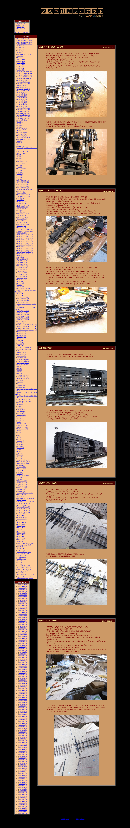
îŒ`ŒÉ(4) (20, 174)
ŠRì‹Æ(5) (20, 127)
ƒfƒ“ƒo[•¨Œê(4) (21, 534)
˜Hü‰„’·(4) (20, 47)
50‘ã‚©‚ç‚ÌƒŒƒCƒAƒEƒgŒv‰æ (25, 578)
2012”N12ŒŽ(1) (23, 745)
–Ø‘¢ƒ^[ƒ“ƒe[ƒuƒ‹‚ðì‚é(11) (25, 236)
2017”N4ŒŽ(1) (23, 676)
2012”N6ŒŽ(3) (23, 756)
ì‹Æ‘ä (19, 422)
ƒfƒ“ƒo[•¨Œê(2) (21, 538)
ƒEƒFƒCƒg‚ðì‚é (21, 281)
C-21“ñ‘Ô (19, 285)
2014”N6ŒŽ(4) (23, 721)
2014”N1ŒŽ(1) (23, 726)
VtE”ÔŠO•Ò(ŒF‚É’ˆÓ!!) (25, 493)
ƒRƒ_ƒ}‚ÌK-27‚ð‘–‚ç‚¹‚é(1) (23, 463)
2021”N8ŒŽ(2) (23, 600)
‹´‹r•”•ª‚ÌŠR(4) (20, 340)
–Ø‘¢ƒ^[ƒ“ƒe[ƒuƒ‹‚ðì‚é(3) (25, 250)
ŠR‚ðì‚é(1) (20, 383)
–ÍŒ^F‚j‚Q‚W (21, 28)
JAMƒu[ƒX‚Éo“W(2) (23, 318)
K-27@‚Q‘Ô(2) (21, 409)
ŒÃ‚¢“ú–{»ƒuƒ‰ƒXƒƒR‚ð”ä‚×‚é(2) (27, 328)
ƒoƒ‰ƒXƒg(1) (20, 444)
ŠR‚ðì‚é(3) (20, 380)
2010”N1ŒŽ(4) (23, 806)
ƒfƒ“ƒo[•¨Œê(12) (21, 505)
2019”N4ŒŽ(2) (23, 647)
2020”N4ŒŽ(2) (23, 626)
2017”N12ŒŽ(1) (23, 666)
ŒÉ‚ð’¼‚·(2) (20, 406)
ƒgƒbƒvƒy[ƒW (21, 23)
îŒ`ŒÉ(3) (20, 175)
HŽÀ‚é (19, 351)
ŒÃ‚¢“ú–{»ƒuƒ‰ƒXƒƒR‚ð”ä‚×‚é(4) (27, 325)
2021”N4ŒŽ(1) (23, 607)
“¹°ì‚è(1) (20, 564)
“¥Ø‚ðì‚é (20, 130)
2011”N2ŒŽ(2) (23, 784)
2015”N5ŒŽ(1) (23, 709)
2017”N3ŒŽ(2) (23, 678)
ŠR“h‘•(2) (19, 142)
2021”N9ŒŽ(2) (23, 598)
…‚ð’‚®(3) (20, 66)
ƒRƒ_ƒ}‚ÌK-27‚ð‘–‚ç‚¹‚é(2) (23, 462)
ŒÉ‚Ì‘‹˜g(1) (20, 295)
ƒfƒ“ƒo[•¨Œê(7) (21, 527)
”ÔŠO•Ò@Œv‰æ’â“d (23, 475)
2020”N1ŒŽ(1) (23, 631)
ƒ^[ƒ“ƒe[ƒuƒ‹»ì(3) (23, 510)
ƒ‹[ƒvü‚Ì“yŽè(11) (22, 80)
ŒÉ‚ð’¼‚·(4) (20, 403)
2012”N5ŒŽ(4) (23, 758)
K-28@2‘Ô (20, 470)
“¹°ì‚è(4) (20, 458)
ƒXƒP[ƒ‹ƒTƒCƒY (21, 153)
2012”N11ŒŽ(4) (23, 747)
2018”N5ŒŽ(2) (23, 661)
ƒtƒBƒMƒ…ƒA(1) (21, 87)
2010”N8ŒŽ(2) (23, 794)
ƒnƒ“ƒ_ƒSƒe (20, 165)
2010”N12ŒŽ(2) (23, 787)
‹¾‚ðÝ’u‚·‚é (20, 448)
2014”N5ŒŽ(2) (23, 723)
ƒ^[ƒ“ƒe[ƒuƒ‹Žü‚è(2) (23, 363)
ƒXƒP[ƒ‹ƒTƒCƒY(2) (22, 151)
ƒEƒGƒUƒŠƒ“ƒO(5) (21, 331)
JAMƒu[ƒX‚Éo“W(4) (23, 314)
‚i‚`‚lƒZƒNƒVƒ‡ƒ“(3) (22, 272)
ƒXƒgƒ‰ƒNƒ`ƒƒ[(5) (22, 259)
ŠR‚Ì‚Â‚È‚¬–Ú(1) (21, 323)
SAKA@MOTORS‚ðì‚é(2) (24, 42)
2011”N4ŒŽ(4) (23, 780)
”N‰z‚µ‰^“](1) (21, 491)
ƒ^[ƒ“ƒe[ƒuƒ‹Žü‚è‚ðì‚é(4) (24, 73)
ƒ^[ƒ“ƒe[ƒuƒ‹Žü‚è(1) (23, 364)
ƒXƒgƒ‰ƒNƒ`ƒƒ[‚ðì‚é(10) (24, 54)
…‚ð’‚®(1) (20, 70)
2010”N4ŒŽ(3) (23, 801)
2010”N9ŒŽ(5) (23, 792)
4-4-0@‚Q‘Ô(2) (21, 415)
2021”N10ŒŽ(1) (23, 596)
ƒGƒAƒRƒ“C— (21, 146)
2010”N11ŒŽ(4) (23, 789)
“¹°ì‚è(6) (20, 455)
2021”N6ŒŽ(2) (23, 603)
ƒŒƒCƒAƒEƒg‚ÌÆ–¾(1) (23, 90)
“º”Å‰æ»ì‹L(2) (22, 486)
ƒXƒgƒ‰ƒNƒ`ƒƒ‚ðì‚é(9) (23, 82)
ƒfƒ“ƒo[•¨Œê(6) (21, 531)
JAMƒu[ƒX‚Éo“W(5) (23, 312)
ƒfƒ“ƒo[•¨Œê (20, 540)
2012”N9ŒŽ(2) (23, 751)
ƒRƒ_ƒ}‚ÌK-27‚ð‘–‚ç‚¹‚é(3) (23, 460)
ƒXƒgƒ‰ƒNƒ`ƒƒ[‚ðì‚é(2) (24, 139)
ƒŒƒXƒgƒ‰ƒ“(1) (21, 279)
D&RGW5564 (20, 465)
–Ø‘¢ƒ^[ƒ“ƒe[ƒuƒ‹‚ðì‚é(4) (25, 248)
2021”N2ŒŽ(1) (23, 610)
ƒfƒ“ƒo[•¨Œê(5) (21, 533)
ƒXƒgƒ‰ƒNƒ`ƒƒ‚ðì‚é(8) (23, 83)
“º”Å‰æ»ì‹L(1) (22, 488)
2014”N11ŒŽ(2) (23, 713)
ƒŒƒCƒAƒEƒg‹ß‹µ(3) (22, 134)
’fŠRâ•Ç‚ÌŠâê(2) (22, 219)
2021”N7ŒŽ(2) (23, 602)
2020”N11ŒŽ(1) (23, 615)
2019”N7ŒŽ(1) (23, 641)
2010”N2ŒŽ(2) (23, 804)
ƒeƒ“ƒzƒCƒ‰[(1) (21, 357)
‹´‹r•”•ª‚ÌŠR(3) (20, 342)
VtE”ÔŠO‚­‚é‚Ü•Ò (23, 553)
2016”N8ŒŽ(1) (23, 687)
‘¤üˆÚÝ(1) (20, 420)
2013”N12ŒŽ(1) (23, 728)
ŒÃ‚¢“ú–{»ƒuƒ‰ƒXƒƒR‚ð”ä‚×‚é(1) (27, 330)
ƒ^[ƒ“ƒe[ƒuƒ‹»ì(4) (23, 508)
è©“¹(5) (19, 432)
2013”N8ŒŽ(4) (23, 732)
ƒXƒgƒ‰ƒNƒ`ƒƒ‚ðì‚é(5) (23, 111)
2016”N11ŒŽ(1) (23, 681)
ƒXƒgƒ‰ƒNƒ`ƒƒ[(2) (22, 264)
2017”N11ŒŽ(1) (23, 667)
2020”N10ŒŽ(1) (23, 617)
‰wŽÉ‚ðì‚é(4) (21, 59)
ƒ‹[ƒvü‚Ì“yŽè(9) (22, 94)
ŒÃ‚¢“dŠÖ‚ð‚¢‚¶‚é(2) (22, 427)
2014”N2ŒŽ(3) (23, 725)
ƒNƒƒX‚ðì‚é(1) (21, 468)
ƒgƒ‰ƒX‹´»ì (21, 520)
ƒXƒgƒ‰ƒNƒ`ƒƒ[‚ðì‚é (23, 196)
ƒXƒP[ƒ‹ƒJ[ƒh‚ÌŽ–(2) (23, 214)
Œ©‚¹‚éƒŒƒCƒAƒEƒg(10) (23, 137)
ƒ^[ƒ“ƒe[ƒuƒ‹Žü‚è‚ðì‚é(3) (24, 75)
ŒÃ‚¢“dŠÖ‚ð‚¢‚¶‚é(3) (22, 425)
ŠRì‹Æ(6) (20, 125)
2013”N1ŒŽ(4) (23, 744)
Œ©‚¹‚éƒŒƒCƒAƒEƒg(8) (23, 182)
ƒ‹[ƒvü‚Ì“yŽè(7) (22, 97)
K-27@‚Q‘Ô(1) (21, 413)
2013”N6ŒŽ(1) (23, 735)
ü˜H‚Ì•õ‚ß (21, 550)
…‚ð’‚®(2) (20, 68)
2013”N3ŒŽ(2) (23, 740)
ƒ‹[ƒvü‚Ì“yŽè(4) (22, 103)
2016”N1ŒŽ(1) (23, 697)
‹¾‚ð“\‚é (19, 449)
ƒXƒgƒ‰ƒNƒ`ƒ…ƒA (22, 161)
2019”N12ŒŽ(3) (23, 633)
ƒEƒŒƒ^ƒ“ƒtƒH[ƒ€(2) (23, 205)
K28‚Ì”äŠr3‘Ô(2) (21, 385)
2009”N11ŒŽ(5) (23, 810)
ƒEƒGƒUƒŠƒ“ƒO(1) (21, 338)
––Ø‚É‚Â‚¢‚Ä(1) (21, 559)
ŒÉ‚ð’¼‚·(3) (20, 404)
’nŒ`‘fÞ (19, 529)
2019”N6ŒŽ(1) (23, 643)
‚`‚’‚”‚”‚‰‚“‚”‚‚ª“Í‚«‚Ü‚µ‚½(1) (25, 231)
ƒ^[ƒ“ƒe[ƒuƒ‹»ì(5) (23, 507)
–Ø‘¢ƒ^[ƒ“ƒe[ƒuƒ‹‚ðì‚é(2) (25, 252)
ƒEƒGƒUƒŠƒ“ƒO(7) (21, 226)
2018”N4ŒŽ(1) (23, 662)
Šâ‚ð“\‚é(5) (19, 366)
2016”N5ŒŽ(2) (23, 692)
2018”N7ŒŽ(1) (23, 657)
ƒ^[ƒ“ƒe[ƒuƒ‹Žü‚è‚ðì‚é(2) (24, 77)
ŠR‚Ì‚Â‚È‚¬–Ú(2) (21, 321)
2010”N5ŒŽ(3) (23, 799)
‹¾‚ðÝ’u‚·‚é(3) (21, 212)
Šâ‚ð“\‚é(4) (19, 368)
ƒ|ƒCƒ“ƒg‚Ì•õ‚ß (21, 548)
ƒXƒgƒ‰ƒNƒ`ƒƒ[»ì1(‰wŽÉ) (25, 501)
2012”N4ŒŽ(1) (23, 759)
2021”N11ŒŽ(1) (23, 595)
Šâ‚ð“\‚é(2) (19, 371)
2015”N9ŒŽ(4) (23, 704)
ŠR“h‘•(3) (19, 141)
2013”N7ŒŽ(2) (23, 733)
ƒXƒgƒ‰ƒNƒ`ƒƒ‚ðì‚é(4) (23, 113)
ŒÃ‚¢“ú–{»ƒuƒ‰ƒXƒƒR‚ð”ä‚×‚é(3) (27, 326)
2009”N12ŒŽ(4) (23, 808)
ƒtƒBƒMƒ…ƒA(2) (21, 85)
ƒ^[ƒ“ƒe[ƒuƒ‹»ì (22, 514)
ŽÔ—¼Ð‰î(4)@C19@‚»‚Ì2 (25, 543)
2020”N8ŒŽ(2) (23, 619)
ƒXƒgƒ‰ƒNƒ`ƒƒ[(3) (22, 262)
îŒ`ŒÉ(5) (20, 172)
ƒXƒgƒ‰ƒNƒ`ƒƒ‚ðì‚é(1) (23, 118)
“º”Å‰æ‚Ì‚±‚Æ (20, 541)
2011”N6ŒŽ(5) (23, 777)
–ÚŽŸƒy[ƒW (20, 25)
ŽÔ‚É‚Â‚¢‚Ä (20, 210)
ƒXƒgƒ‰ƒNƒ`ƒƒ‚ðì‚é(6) (23, 109)
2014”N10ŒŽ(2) (23, 714)
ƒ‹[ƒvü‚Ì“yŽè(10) (22, 92)
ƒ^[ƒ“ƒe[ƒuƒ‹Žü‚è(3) (23, 361)
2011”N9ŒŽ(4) (23, 772)
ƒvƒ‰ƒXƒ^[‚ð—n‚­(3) (23, 375)
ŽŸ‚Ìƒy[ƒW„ (80, 819)
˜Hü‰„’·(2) (20, 51)
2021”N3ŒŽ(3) (23, 608)
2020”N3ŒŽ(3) (23, 628)
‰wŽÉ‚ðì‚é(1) (21, 64)
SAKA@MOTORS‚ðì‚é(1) (24, 44)
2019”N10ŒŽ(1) (23, 636)
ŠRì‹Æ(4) (20, 155)
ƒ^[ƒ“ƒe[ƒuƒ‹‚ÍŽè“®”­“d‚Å (24, 189)
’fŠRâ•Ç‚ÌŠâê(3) (22, 215)
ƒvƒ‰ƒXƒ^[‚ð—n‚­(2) (23, 377)
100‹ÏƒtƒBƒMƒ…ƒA (22, 278)
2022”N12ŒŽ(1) (23, 584)
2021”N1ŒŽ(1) (23, 612)
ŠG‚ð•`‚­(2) (19, 451)
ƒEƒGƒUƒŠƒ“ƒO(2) (21, 337)
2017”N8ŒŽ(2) (23, 673)
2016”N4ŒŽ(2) (23, 693)
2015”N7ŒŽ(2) (23, 707)
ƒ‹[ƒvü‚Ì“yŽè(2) (22, 106)
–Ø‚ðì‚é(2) (20, 56)
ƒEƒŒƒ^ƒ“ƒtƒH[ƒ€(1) (23, 207)
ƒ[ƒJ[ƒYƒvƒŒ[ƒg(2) (24, 399)
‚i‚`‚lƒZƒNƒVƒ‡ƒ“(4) (22, 271)
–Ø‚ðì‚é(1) (20, 57)
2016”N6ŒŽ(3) (23, 690)
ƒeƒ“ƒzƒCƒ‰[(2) (21, 356)
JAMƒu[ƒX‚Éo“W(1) (23, 319)
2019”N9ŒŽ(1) (23, 638)
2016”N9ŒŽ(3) (23, 685)
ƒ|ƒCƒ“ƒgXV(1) (22, 233)
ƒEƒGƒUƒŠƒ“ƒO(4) (21, 333)
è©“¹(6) (19, 430)
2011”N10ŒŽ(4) (23, 770)
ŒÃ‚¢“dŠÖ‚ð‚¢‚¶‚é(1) (22, 429)
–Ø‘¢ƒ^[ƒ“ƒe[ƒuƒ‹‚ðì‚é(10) (25, 238)
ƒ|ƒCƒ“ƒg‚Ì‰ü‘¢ (21, 546)
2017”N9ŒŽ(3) (23, 671)
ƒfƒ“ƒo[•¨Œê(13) (21, 500)
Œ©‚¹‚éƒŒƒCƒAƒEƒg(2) (23, 300)
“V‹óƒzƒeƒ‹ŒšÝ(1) (22, 203)
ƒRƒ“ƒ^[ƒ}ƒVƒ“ (21, 255)
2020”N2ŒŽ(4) (23, 629)
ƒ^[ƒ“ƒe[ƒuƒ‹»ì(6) (23, 503)
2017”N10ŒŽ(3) (23, 669)
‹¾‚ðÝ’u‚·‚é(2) (21, 411)
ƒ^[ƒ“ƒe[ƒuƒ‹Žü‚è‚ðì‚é (24, 78)
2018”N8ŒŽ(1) (23, 655)
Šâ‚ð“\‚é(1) (19, 373)
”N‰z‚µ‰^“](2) (21, 489)
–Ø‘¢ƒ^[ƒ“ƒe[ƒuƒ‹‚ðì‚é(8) (25, 241)
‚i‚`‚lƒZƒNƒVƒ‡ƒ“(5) (22, 269)
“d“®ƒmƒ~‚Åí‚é (21, 423)
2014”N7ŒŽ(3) (23, 719)
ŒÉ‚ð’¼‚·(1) (20, 408)
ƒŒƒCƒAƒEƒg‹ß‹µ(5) (22, 129)
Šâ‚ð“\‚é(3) (19, 370)
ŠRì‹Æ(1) (20, 160)
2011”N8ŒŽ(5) (23, 773)
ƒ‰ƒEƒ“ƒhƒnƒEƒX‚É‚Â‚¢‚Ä (24, 545)
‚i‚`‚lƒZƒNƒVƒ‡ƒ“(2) (22, 274)
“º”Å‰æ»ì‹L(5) (22, 481)
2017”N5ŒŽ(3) (23, 674)
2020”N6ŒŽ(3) (23, 622)
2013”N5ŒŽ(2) (23, 737)
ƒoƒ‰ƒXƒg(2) (20, 442)
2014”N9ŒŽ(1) (23, 716)
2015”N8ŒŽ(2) (23, 706)
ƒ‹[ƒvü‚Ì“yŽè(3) (22, 104)
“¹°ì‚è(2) (20, 562)
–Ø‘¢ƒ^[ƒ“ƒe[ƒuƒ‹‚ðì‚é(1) (25, 253)
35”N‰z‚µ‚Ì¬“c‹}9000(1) (24, 349)
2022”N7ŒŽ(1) (23, 588)
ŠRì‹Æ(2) (20, 158)
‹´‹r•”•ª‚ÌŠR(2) (20, 344)
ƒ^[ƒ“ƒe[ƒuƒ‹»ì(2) (23, 512)
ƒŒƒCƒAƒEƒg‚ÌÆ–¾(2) (23, 89)
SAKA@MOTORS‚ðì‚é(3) (24, 40)
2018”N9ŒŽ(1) (23, 654)
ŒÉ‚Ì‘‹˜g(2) (20, 293)
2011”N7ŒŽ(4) (23, 775)
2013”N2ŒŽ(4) (23, 742)
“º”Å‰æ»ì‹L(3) (22, 484)
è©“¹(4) (19, 434)
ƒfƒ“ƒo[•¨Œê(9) (21, 524)
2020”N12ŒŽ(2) (23, 614)
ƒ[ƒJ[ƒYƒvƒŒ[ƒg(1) (24, 401)
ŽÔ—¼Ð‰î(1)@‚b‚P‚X (24, 569)
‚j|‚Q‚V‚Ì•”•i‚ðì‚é (22, 163)
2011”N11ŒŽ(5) (23, 768)
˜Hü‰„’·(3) (20, 49)
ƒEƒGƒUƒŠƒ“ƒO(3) (21, 335)
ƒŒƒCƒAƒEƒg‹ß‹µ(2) (22, 135)
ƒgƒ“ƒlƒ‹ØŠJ (20, 283)
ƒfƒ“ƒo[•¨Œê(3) (21, 536)
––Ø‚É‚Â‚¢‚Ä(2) (21, 557)
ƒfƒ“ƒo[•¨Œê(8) (21, 526)
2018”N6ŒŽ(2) (23, 659)
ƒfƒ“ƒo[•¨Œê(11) (21, 515)
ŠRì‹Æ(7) (20, 123)
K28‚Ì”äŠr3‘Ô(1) (21, 387)
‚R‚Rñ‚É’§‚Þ (20, 257)
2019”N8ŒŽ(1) (23, 640)
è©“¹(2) (19, 437)
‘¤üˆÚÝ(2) (20, 418)
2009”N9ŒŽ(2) (23, 813)
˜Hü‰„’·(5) (20, 45)
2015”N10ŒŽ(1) (23, 702)
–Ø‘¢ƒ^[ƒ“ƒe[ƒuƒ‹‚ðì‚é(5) (25, 246)
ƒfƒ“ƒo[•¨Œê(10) (21, 522)
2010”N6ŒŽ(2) (23, 798)
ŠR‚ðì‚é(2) (20, 382)
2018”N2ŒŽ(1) (23, 664)
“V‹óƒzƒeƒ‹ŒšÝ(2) (22, 201)
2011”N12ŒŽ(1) (23, 766)
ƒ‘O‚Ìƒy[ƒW (65, 819)
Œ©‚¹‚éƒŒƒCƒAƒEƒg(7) (23, 184)
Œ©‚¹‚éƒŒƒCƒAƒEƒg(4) (23, 297)
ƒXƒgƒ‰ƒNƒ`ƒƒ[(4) (22, 260)
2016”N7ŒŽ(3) (23, 688)
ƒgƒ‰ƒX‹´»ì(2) (22, 519)
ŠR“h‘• (18, 144)
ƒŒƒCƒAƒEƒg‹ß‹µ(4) (22, 132)
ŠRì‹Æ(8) (20, 122)
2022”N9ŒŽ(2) (23, 586)
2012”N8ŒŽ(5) (23, 752)
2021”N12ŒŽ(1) (23, 593)
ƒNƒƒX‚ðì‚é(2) (21, 467)
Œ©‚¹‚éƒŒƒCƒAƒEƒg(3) (23, 298)
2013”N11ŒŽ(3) (23, 730)
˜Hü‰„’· (19, 52)
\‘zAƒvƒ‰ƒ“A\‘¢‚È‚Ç (24, 576)
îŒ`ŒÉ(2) (20, 177)
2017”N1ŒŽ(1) (23, 680)
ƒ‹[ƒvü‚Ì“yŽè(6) (22, 99)
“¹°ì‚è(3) (20, 560)
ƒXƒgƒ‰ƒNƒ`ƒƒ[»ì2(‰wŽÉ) (25, 498)
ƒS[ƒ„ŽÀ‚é (20, 446)
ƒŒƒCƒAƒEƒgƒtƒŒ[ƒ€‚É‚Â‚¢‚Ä (25, 574)
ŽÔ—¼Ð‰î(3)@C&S (23, 566)
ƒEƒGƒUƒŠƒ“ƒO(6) (21, 227)
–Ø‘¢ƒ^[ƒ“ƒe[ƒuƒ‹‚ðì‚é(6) (25, 245)
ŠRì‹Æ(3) (20, 156)
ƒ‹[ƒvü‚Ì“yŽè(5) (22, 101)
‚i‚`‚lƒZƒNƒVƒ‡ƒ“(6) (22, 267)
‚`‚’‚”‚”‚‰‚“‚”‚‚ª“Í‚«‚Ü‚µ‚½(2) (25, 229)
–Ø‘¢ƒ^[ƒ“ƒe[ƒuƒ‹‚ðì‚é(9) (25, 240)
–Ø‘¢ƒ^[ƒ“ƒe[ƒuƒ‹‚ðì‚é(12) (25, 234)
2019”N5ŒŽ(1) (23, 645)
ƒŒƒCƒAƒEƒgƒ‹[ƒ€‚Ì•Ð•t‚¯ (24, 288)
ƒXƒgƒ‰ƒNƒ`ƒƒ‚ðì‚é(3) (23, 115)
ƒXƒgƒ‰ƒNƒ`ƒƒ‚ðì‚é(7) (23, 108)
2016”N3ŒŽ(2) (23, 695)
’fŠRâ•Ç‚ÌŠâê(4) (22, 208)
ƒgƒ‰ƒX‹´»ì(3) (22, 517)
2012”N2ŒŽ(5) (23, 763)
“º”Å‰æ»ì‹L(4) (22, 482)
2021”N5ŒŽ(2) (23, 605)
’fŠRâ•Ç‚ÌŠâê (21, 286)
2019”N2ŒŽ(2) (23, 650)
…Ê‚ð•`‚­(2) (20, 198)
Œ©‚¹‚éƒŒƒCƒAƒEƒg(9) (23, 181)
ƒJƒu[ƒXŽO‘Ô (21, 220)
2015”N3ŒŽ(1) (23, 711)
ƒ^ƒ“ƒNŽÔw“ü (21, 496)
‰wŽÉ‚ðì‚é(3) (21, 61)
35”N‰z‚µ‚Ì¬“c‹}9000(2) (24, 347)
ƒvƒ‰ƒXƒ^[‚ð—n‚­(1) (23, 378)
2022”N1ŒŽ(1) (23, 591)
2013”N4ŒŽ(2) (23, 739)
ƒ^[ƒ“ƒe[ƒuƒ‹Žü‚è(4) (23, 359)
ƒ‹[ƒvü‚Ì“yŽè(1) (22, 120)
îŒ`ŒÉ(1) (20, 179)
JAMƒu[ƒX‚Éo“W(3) (23, 316)
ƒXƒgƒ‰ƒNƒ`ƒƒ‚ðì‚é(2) (23, 116)
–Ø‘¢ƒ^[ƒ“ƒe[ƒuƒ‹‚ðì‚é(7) (25, 243)
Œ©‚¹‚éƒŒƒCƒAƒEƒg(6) (23, 186)
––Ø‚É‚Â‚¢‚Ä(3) (21, 555)
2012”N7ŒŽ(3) (23, 754)
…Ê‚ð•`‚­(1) (20, 200)
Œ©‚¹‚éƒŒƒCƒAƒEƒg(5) (23, 188)
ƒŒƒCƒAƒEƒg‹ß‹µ (21, 168)
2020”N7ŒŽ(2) (23, 621)
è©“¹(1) (19, 439)
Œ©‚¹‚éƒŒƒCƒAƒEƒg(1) (23, 302)
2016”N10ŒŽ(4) (23, 683)
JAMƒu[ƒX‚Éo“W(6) (23, 311)
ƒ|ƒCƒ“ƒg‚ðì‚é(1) (21, 193)
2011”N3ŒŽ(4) (23, 782)
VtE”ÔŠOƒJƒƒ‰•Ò (24, 552)
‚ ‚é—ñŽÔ (19, 167)
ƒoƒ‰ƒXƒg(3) (20, 441)
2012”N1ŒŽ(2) (23, 765)
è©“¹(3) (19, 435)
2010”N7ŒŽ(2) (23, 796)
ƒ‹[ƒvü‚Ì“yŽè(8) (22, 96)
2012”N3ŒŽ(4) (23, 761)
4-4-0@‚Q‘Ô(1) (21, 416)
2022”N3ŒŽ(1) (23, 589)
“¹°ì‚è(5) (20, 456)
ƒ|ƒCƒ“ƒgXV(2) (22, 222)
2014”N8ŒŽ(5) (23, 718)
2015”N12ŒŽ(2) (23, 699)
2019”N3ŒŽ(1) (23, 648)
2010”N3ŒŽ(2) (23, 803)
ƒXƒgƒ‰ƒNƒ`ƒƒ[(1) (22, 266)
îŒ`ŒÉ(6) (20, 170)
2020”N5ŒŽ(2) (23, 624)
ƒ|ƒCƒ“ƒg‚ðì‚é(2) (21, 191)
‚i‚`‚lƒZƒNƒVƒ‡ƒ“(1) (22, 276)
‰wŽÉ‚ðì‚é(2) (21, 63)
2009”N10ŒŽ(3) (23, 811)
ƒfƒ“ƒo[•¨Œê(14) (21, 494)
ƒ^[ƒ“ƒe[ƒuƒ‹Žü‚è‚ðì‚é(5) (24, 71)
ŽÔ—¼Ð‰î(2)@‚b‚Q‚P (24, 567)
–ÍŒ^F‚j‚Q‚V (20, 27)
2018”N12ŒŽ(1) (23, 652)
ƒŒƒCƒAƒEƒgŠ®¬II (23, 38)
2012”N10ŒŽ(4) (23, 749)
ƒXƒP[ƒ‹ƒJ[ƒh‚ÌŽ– (22, 217)
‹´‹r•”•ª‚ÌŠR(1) (20, 345)
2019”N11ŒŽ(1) (23, 635)
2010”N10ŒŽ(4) (23, 791)
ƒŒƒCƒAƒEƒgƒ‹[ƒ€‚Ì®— (25, 194)
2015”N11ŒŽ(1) (23, 700)
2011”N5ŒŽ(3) (23, 778)
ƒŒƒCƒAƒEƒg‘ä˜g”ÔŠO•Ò (23, 571)
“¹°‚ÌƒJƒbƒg (20, 572)
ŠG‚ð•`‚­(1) (19, 453)
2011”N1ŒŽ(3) (23, 785)
